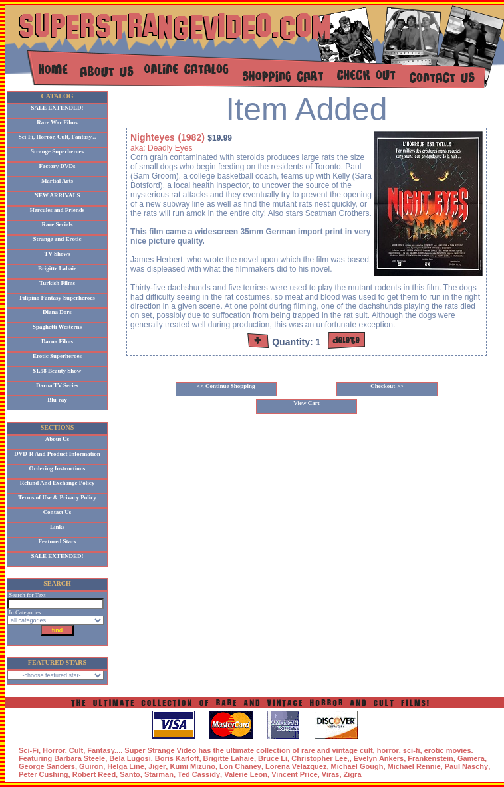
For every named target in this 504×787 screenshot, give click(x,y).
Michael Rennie (414, 766)
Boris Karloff (177, 758)
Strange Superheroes (57, 151)
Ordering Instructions (57, 468)
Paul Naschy (466, 766)
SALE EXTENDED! (57, 107)
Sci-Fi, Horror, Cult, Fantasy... (57, 136)
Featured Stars (57, 541)
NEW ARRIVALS (57, 195)
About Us (57, 439)
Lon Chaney (240, 766)
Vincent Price (294, 774)
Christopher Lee (319, 758)
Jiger (157, 766)
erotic (434, 750)
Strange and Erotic (57, 239)
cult (366, 750)
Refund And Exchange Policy (57, 483)
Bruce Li (272, 758)
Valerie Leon (245, 774)
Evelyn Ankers (379, 758)
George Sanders (47, 766)
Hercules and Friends (57, 210)
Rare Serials (56, 224)
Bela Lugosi (129, 758)
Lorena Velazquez (295, 766)
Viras (331, 774)
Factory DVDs (57, 166)
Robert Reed (94, 774)
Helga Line (125, 766)
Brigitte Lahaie (57, 268)
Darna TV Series (57, 385)
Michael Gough (357, 766)
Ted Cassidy (199, 774)
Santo (130, 774)
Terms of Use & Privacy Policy (57, 497)
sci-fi (411, 750)
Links (57, 526)
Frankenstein (430, 758)
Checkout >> (387, 386)
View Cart (306, 403)
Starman (159, 774)
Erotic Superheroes (57, 356)
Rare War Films (57, 122)
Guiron (91, 766)
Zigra (353, 774)
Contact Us (57, 512)
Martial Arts (57, 180)
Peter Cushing (43, 774)
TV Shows (57, 253)
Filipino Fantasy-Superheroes (57, 297)
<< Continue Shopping (226, 386)
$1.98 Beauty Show (57, 370)
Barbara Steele (79, 758)
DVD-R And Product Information (57, 453)
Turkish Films (57, 283)
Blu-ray (57, 399)
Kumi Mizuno (192, 766)
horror (388, 750)
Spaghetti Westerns (57, 326)
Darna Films (57, 341)
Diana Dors (57, 312)
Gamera (471, 758)
